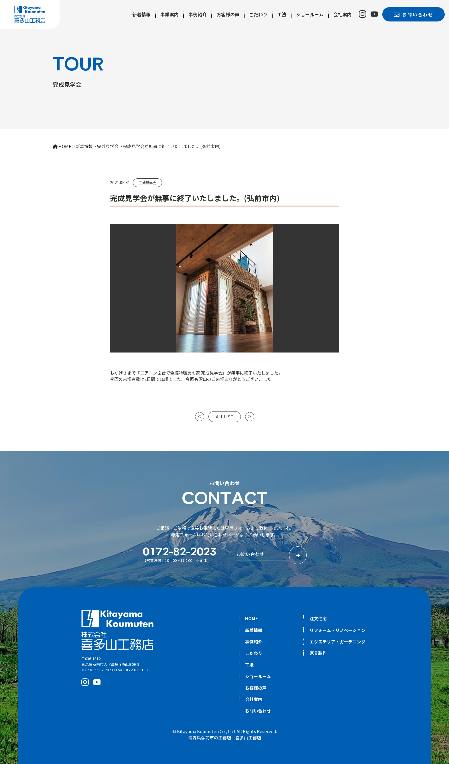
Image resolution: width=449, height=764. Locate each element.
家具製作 (318, 653)
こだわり (258, 14)
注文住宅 (318, 618)
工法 (281, 14)
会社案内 (342, 14)
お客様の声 (227, 14)
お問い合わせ (258, 711)
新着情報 (141, 14)
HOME (251, 618)
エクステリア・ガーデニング (337, 642)
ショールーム (310, 14)
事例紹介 (197, 14)
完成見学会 (147, 182)
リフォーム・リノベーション (337, 630)
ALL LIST (224, 416)
